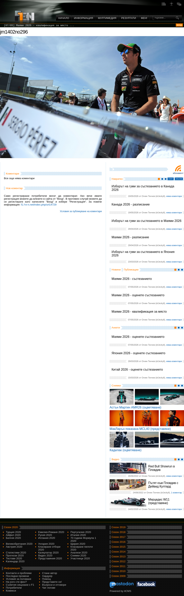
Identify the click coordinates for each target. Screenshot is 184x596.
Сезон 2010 (118, 571)
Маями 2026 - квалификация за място (139, 311)
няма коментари (174, 196)
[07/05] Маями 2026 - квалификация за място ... (39, 25)
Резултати (128, 18)
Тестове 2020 (14, 558)
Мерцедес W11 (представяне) (159, 501)
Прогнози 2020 (15, 555)
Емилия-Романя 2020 (51, 532)
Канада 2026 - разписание (131, 204)
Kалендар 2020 (15, 561)
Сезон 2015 (118, 546)
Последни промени (17, 576)
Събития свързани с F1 (20, 584)
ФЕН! (144, 18)
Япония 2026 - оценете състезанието (138, 353)
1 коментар (176, 492)
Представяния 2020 (50, 558)
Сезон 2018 (118, 532)
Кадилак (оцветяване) (126, 450)
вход (179, 25)
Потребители (14, 587)
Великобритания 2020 (19, 543)
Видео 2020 (45, 555)
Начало (63, 18)
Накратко (117, 178)
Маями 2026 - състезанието (132, 278)
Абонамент (178, 173)
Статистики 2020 (16, 552)
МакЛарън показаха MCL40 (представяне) (140, 429)
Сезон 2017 (118, 537)
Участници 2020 (80, 558)
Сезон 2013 (118, 556)
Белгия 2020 (13, 537)
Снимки (116, 385)
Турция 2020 (13, 532)
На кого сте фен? (16, 581)
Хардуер (47, 576)
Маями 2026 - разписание (130, 237)
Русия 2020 (45, 535)
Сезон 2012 (118, 561)
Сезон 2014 (118, 551)
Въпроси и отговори (54, 584)
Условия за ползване (18, 578)
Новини (116, 269)
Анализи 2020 (78, 552)
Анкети (116, 327)
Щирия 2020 (77, 543)
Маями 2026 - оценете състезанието (138, 295)
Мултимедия (107, 18)
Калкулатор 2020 (48, 552)
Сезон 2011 (118, 566)
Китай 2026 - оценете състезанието (137, 369)
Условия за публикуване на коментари (81, 211)
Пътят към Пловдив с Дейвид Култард (163, 484)
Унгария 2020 (46, 543)
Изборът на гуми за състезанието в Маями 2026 (146, 220)
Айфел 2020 (13, 535)
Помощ (46, 578)
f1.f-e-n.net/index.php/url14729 (39, 204)
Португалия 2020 (80, 532)
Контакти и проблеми (19, 573)
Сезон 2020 (11, 527)
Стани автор (49, 573)
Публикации (131, 269)
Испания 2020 (46, 537)
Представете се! (52, 581)
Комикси (11, 590)
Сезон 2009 (118, 576)
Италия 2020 (78, 535)
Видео (115, 459)
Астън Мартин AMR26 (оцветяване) (135, 407)
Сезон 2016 (118, 541)
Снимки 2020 (78, 555)
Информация (83, 18)
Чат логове (48, 587)
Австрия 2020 (14, 546)
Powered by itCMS (120, 591)
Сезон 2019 (118, 527)
